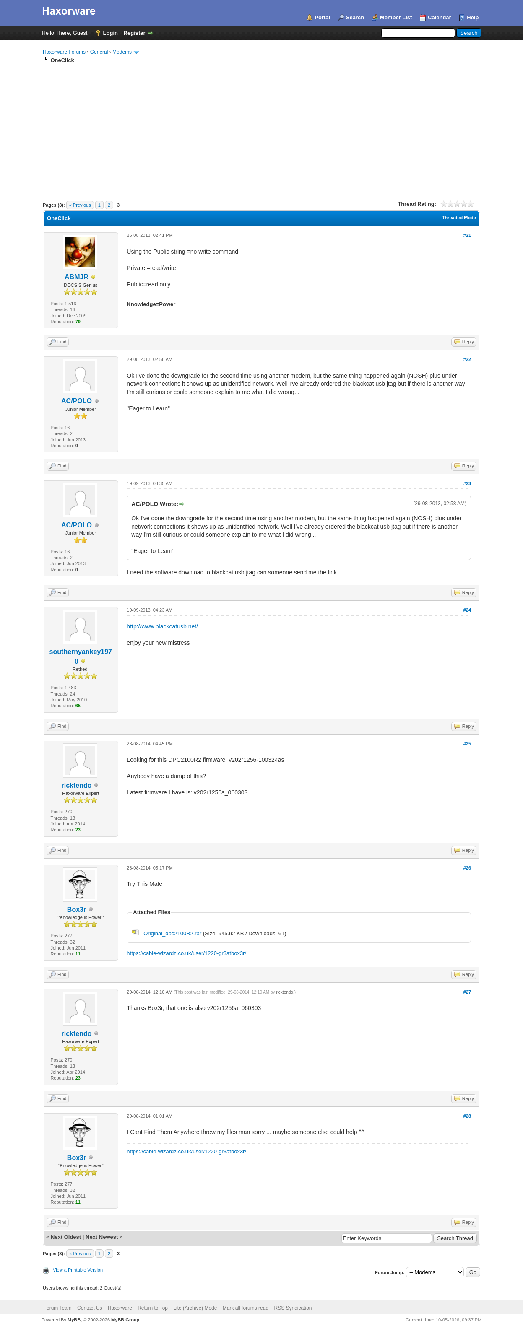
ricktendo (77, 785)
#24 (467, 610)
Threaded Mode (459, 217)
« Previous (80, 205)
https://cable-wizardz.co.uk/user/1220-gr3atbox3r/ (186, 953)
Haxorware (120, 1308)
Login (110, 33)
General (99, 52)
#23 (467, 483)
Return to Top (153, 1308)
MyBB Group (125, 1319)
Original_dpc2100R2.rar (172, 933)
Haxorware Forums (64, 52)
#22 (467, 359)
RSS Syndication (293, 1308)
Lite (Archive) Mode (195, 1308)
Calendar (439, 17)
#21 (467, 235)
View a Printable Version (78, 1269)
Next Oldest (66, 1237)
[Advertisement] (261, 127)
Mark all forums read (245, 1308)
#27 (467, 991)
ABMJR (76, 276)
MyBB (74, 1319)
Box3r (76, 909)
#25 (467, 743)
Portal (322, 17)
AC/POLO (76, 401)
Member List (396, 17)
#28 (467, 1116)
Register (135, 33)
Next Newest (102, 1237)
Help (473, 17)
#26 (467, 867)
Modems (122, 52)
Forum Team (58, 1308)
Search (355, 17)
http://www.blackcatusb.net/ (162, 626)
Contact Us (89, 1308)
